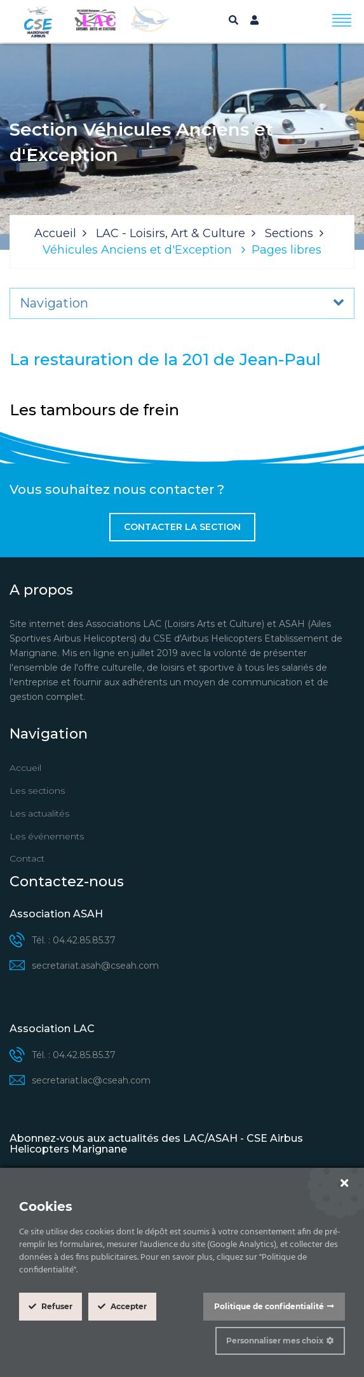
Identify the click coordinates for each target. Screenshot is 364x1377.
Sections (289, 233)
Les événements (47, 836)
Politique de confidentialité (269, 1306)
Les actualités (39, 813)
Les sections (37, 790)
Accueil (55, 233)
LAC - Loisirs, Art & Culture (170, 233)
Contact (27, 858)
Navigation (54, 303)
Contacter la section (182, 527)
